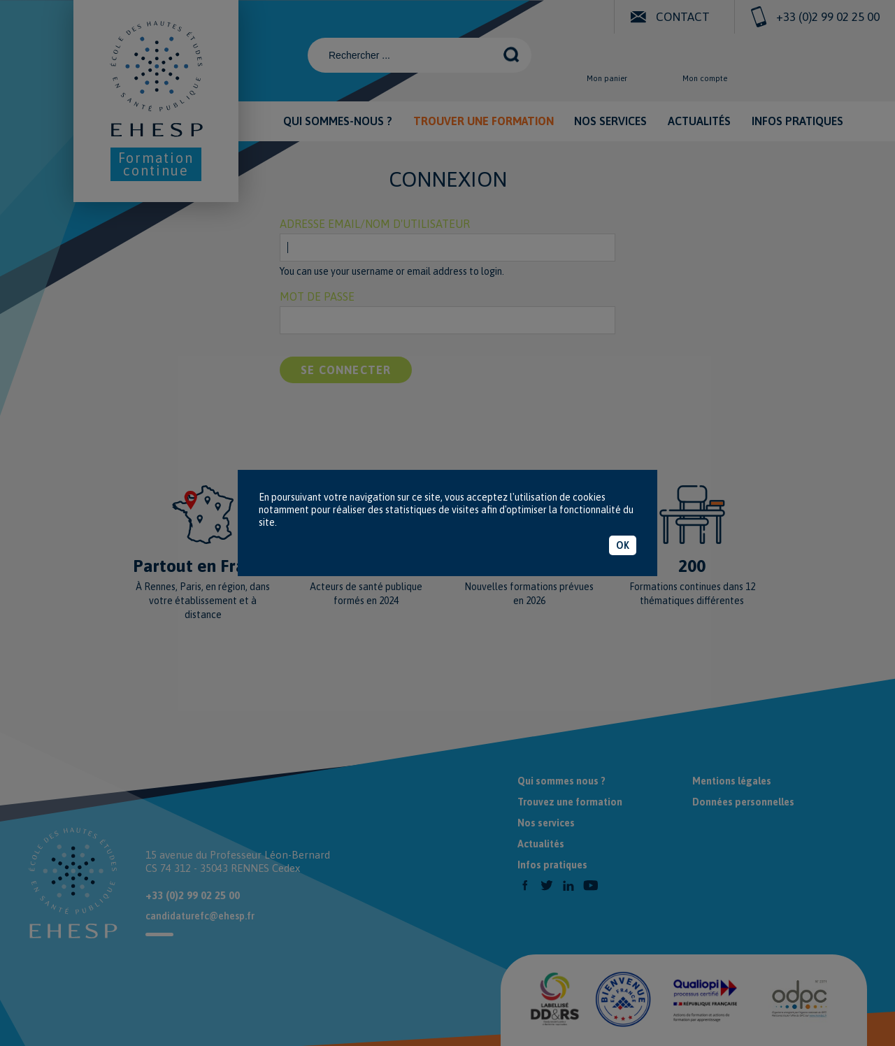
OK (622, 545)
